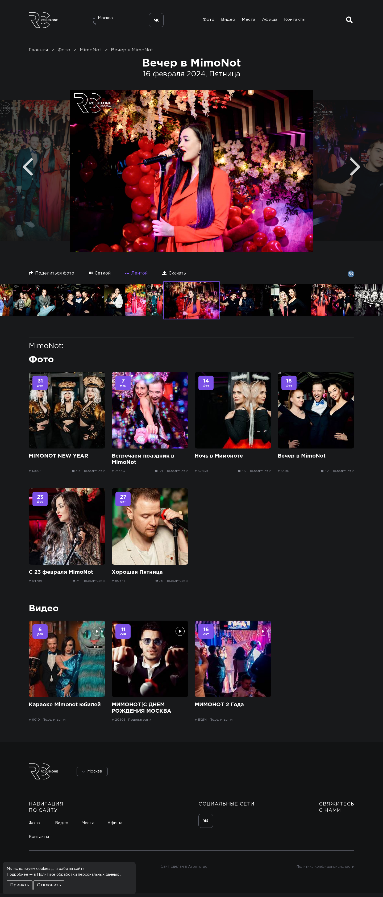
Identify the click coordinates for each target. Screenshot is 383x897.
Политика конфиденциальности (324, 870)
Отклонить (49, 885)
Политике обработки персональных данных (78, 874)
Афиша (270, 21)
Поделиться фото (51, 276)
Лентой (136, 277)
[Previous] (27, 170)
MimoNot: (46, 349)
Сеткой (100, 276)
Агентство (197, 870)
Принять (19, 885)
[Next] (355, 170)
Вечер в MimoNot (132, 53)
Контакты (296, 21)
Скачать (174, 276)
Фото (205, 21)
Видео (226, 21)
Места (247, 21)
